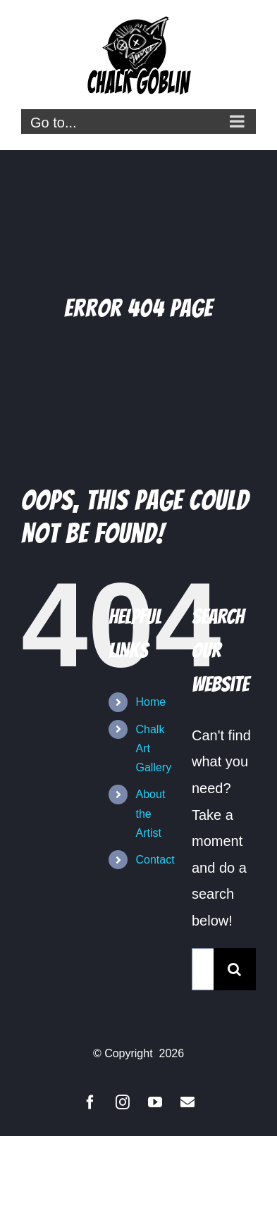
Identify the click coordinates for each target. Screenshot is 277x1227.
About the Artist (151, 813)
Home (151, 702)
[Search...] (203, 969)
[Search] (235, 969)
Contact (155, 860)
